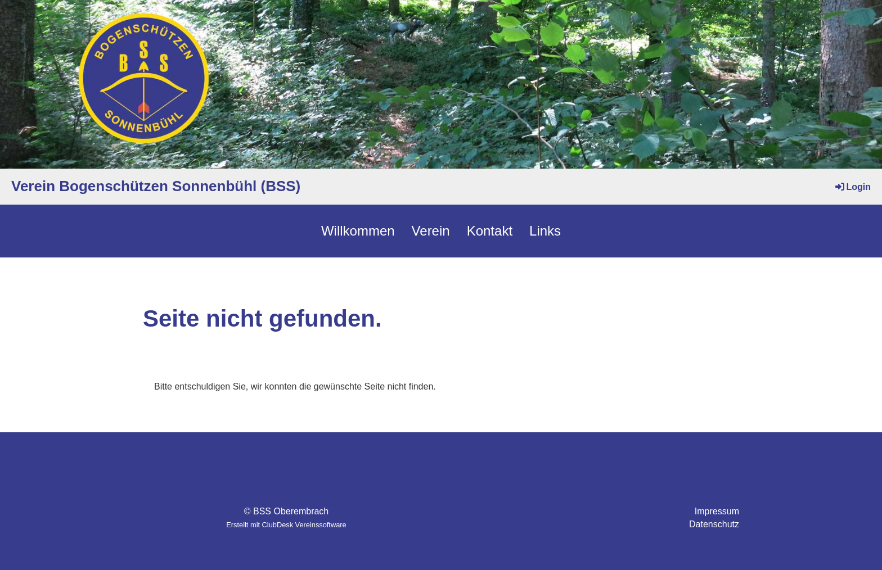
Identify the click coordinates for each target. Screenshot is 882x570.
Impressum (717, 511)
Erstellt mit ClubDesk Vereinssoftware (286, 525)
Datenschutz (714, 524)
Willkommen (358, 230)
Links (545, 230)
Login (852, 187)
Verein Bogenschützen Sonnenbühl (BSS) (155, 186)
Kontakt (489, 230)
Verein (431, 230)
